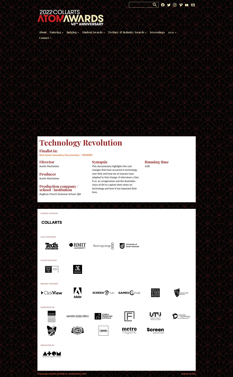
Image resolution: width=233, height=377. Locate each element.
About (43, 32)
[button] (154, 5)
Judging (73, 32)
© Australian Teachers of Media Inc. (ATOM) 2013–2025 (62, 374)
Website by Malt (188, 374)
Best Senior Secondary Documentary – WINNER (65, 154)
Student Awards (93, 32)
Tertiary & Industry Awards (127, 32)
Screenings (157, 32)
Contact (45, 38)
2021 (172, 32)
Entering (56, 32)
